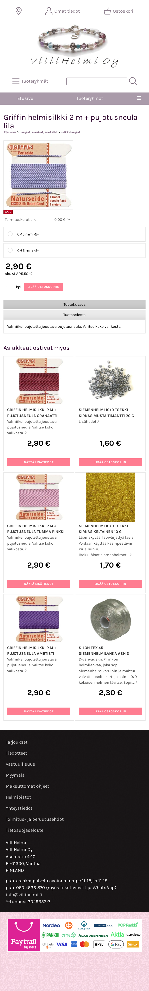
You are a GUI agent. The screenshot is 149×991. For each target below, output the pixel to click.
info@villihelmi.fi (24, 894)
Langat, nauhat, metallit (39, 132)
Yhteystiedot (19, 808)
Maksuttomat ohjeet (27, 786)
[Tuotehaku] (96, 81)
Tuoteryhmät (89, 98)
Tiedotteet (16, 753)
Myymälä (15, 775)
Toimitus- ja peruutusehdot (35, 819)
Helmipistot (18, 797)
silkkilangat (70, 132)
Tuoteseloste (74, 315)
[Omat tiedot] (63, 11)
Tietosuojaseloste (24, 830)
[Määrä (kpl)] (10, 287)
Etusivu (25, 98)
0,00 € (62, 219)
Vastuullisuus (20, 764)
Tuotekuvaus (75, 304)
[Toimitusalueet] (19, 11)
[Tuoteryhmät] (31, 81)
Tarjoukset (17, 742)
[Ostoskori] (119, 11)
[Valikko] (139, 98)
